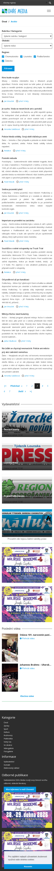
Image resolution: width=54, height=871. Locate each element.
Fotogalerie (8, 751)
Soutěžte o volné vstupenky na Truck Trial (22, 248)
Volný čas (7, 742)
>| (31, 391)
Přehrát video (27, 638)
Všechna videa (27, 696)
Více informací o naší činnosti (20, 789)
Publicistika (8, 738)
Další (22, 391)
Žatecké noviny (11, 429)
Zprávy (6, 726)
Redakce (7, 150)
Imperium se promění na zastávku (18, 220)
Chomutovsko (10, 56)
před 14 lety (24, 101)
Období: (6, 40)
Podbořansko (42, 56)
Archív (14, 21)
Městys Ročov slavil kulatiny (15, 314)
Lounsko (26, 56)
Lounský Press (11, 462)
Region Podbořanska (14, 496)
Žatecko (7, 60)
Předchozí (16, 386)
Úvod (4, 21)
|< (5, 386)
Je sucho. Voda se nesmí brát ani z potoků (22, 108)
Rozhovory (8, 735)
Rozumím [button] (28, 867)
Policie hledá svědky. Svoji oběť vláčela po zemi (24, 136)
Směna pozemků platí (12, 189)
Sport (6, 729)
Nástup (7, 529)
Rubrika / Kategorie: (12, 31)
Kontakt (7, 765)
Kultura (6, 732)
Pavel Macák (9, 182)
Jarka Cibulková (10, 341)
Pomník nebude (9, 158)
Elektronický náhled (11, 768)
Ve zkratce (8, 745)
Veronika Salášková (12, 129)
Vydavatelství (9, 761)
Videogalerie (9, 748)
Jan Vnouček (9, 101)
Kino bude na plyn (10, 77)
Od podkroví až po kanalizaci (15, 279)
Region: (5, 52)
